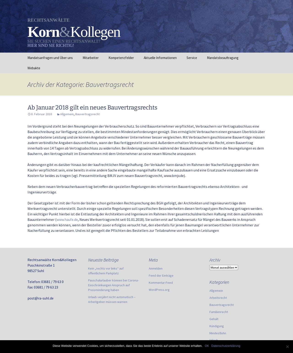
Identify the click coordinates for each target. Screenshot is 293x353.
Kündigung (216, 326)
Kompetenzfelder (121, 58)
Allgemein (67, 114)
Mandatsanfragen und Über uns (50, 58)
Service (192, 58)
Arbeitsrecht (218, 298)
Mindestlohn (217, 333)
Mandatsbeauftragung (223, 58)
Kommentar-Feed (161, 283)
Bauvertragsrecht (87, 114)
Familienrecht (218, 312)
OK (207, 346)
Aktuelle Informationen (160, 58)
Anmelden (156, 268)
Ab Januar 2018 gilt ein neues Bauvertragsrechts (92, 107)
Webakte (33, 68)
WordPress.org (159, 290)
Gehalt (213, 319)
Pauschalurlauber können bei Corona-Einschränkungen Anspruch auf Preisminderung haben (113, 285)
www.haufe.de (67, 219)
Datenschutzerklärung (225, 346)
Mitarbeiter (91, 58)
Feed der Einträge (161, 275)
